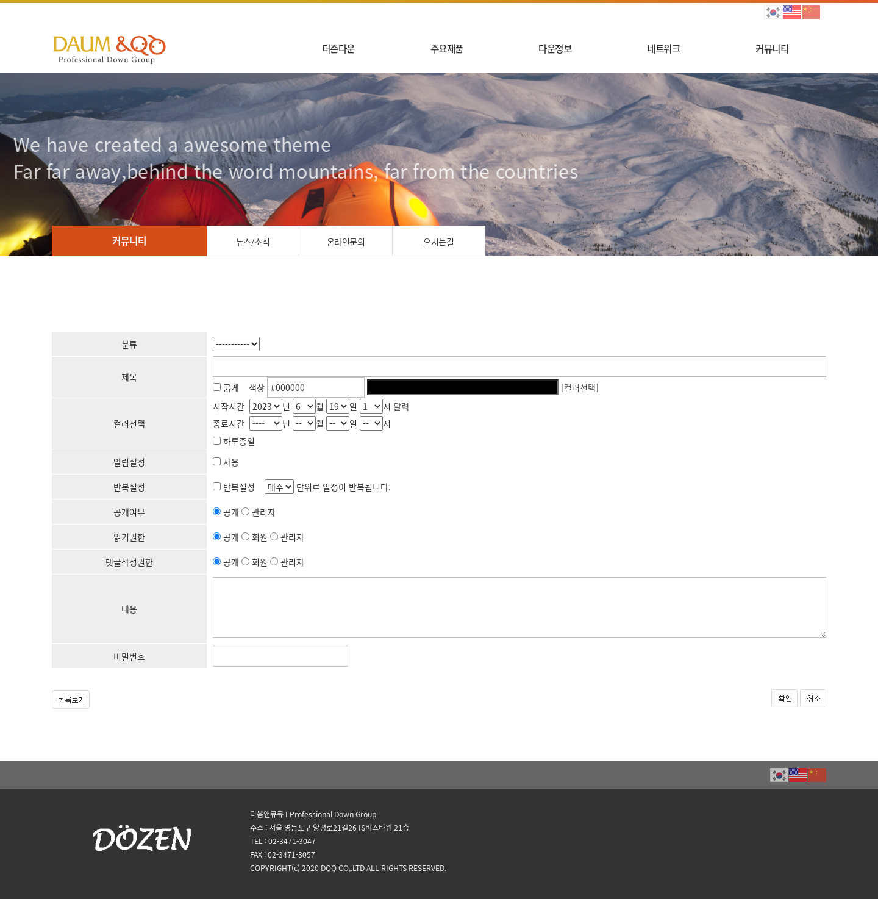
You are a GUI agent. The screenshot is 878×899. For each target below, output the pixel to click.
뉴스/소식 (253, 241)
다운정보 (554, 48)
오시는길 (438, 241)
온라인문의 (346, 241)
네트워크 (663, 48)
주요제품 (446, 48)
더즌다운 (338, 48)
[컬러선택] (580, 387)
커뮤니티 (771, 48)
